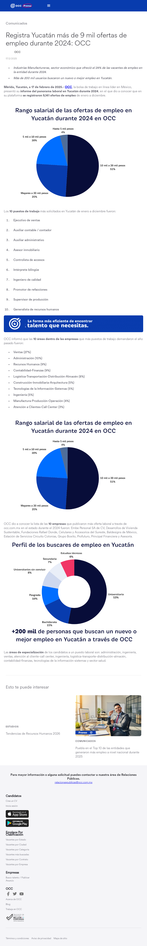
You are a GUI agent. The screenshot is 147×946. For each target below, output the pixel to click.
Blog (8, 904)
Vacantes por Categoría (17, 849)
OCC (17, 52)
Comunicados (85, 741)
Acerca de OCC (14, 899)
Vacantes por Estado (16, 839)
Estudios (12, 727)
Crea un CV (11, 801)
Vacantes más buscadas (17, 854)
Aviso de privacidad (41, 938)
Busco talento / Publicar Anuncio (17, 879)
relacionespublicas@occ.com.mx (73, 782)
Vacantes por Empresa (17, 864)
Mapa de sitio (60, 938)
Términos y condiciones (17, 938)
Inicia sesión (12, 806)
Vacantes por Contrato (17, 859)
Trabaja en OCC (14, 909)
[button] (49, 5)
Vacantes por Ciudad (16, 844)
